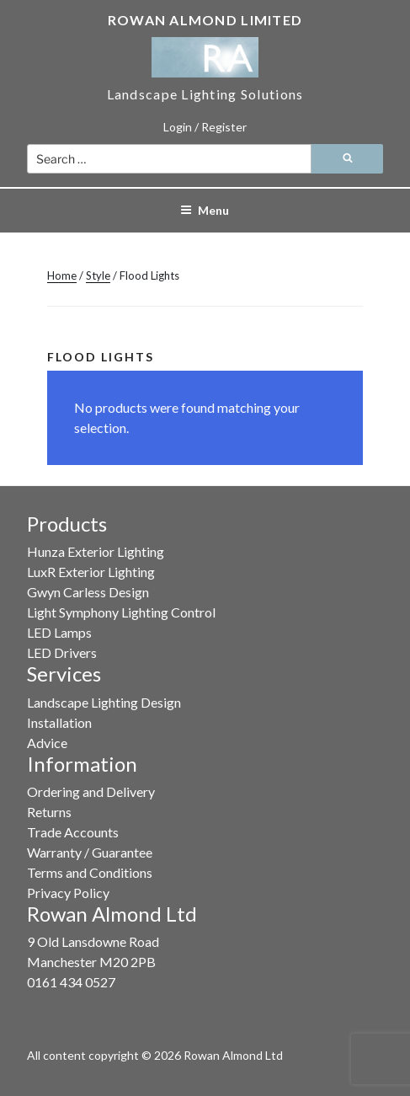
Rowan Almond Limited (205, 20)
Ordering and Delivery (91, 791)
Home (62, 275)
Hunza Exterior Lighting (95, 551)
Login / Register (205, 127)
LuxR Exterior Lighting (91, 572)
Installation (59, 722)
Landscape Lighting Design (104, 702)
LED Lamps (59, 632)
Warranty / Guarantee (89, 852)
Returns (49, 812)
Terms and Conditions (89, 872)
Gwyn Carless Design (88, 592)
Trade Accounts (73, 832)
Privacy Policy (68, 893)
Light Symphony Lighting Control (121, 612)
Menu (204, 210)
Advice (47, 743)
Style (98, 275)
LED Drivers (62, 652)
